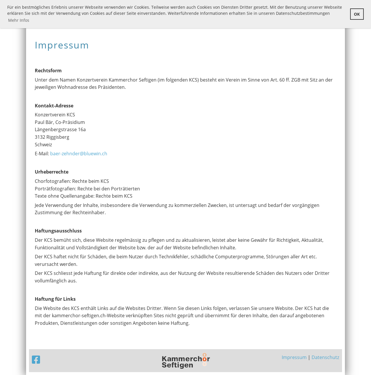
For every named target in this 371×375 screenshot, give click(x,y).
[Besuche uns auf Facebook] (36, 359)
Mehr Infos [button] (18, 20)
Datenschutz (325, 357)
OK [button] (357, 14)
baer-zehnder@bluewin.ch (78, 153)
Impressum (294, 357)
